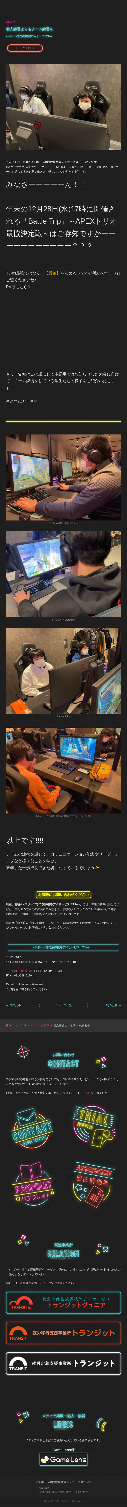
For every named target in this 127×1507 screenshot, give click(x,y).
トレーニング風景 (25, 48)
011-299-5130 (23, 970)
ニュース (17, 1025)
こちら (86, 1092)
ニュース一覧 (63, 1005)
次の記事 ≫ (113, 1005)
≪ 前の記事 (13, 1005)
